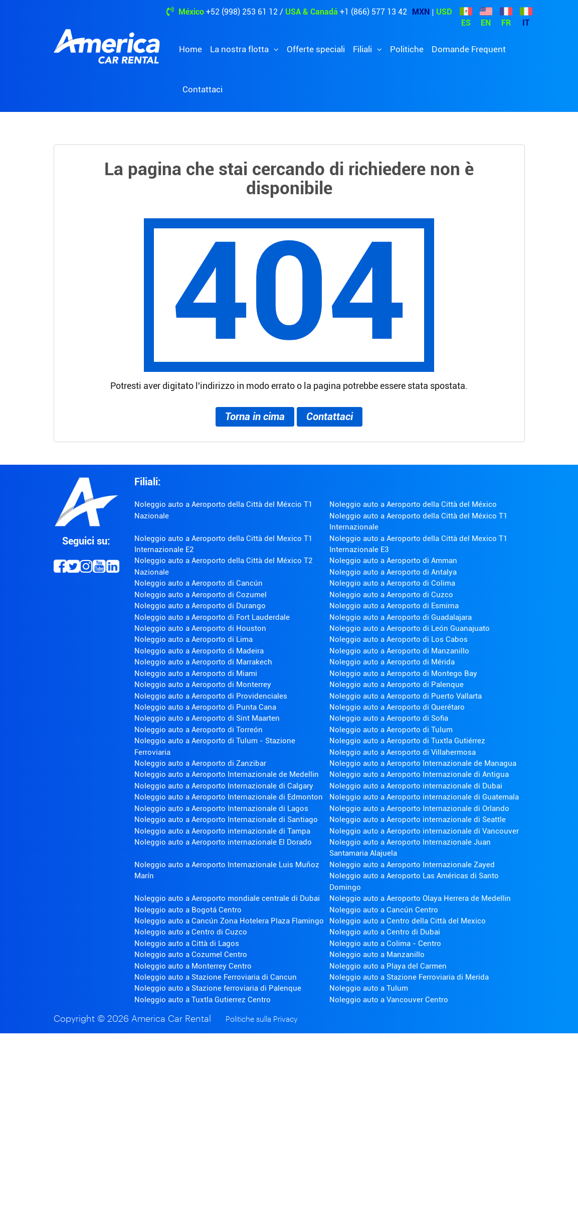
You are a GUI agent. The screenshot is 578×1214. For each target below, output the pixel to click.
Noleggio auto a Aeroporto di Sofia (388, 718)
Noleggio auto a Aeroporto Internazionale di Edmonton (228, 796)
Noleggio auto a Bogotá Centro (188, 909)
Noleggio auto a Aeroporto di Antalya (393, 572)
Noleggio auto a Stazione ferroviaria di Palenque (217, 988)
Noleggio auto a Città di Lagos (186, 943)
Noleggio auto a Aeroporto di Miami (195, 673)
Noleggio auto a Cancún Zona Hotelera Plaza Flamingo (229, 920)
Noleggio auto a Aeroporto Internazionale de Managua (422, 763)
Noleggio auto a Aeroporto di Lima (193, 639)
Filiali (363, 49)
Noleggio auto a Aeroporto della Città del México (413, 504)
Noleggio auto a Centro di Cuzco (190, 931)
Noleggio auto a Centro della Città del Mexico (407, 920)
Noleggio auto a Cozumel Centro (190, 954)
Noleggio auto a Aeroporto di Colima (392, 583)
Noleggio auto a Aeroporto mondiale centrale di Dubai (227, 898)
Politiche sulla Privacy (262, 1019)
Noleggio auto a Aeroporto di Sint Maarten (207, 718)
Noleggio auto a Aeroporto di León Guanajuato (409, 628)
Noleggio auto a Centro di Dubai (384, 931)
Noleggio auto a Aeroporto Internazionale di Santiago (226, 819)
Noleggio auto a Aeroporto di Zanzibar (200, 763)
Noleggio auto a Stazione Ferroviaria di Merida (409, 977)
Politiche (407, 49)
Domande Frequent (469, 49)
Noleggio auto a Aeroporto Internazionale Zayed (412, 864)
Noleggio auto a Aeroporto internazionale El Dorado (223, 842)
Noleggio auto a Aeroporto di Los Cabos (398, 639)
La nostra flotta (240, 49)
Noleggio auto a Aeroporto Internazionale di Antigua (419, 774)
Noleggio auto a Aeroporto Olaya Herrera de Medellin (420, 898)
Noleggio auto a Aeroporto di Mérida (392, 661)
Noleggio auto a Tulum (368, 988)
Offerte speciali (316, 49)
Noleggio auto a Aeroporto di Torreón (198, 729)
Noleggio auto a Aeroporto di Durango (200, 605)
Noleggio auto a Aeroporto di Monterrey (202, 684)
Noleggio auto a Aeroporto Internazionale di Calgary (223, 785)
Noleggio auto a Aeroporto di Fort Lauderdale (212, 617)
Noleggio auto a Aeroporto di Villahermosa (402, 752)
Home (190, 49)
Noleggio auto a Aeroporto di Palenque (396, 684)
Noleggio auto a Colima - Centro (385, 943)
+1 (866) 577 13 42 (373, 12)
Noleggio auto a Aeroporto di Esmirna (394, 605)
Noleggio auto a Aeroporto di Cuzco (391, 594)
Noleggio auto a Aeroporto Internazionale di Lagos (221, 808)
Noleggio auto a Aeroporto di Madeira (199, 650)
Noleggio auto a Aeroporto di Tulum (391, 729)
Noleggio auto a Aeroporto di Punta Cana (205, 707)
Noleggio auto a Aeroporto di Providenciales (210, 696)
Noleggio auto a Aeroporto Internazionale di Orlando (419, 808)
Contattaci (202, 89)
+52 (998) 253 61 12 (242, 12)
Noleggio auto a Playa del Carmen (388, 966)
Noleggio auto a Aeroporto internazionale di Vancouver (424, 831)
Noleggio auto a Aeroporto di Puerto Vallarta (405, 696)
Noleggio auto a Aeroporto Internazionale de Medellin (226, 774)
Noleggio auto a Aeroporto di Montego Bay (403, 673)
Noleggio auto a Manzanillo (377, 954)
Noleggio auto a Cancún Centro (383, 909)
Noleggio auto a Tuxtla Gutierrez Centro (202, 999)
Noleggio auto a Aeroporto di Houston (200, 628)
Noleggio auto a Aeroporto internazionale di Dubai (415, 785)
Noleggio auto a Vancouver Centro (388, 999)
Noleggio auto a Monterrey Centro (193, 966)
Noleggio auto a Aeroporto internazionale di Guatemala (424, 796)
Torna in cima (255, 417)
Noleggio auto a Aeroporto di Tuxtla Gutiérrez (407, 740)
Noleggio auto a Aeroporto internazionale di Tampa (222, 831)
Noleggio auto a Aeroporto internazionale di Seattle (417, 819)
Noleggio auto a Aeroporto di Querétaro (397, 707)
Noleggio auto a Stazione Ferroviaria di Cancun (215, 977)
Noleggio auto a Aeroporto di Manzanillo (399, 650)
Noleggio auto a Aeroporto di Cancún (198, 583)
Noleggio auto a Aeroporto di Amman (393, 560)
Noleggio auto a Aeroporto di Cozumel (200, 594)
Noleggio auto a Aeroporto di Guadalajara (400, 617)
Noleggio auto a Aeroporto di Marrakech (203, 661)
